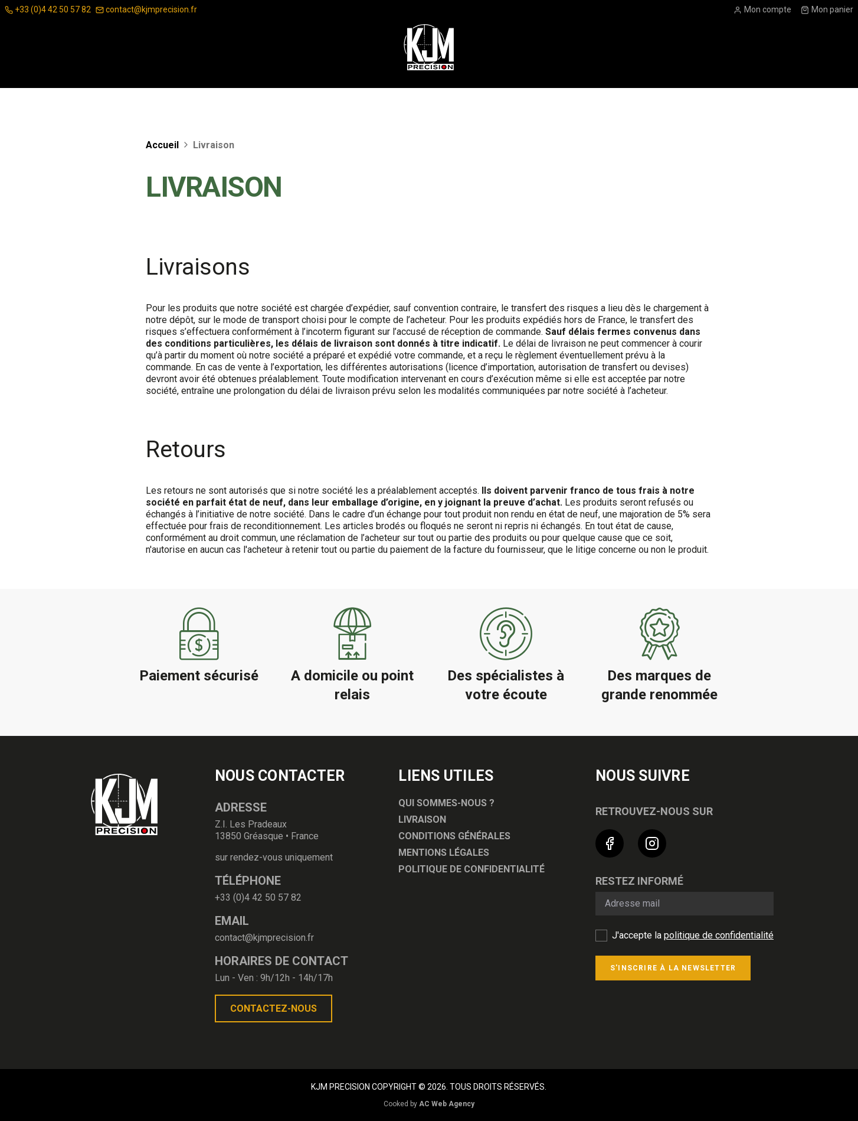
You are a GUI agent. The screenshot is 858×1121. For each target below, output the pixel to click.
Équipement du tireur (384, 103)
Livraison (422, 819)
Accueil (163, 145)
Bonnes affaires (711, 103)
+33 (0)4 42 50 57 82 (48, 9)
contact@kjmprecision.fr (146, 9)
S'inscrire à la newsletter (673, 968)
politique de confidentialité (719, 935)
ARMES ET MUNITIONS (507, 103)
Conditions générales (454, 836)
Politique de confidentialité (471, 869)
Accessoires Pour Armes (241, 103)
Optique (132, 103)
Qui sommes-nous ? (446, 803)
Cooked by (429, 1104)
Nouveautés (613, 103)
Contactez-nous (273, 1008)
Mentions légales (443, 852)
